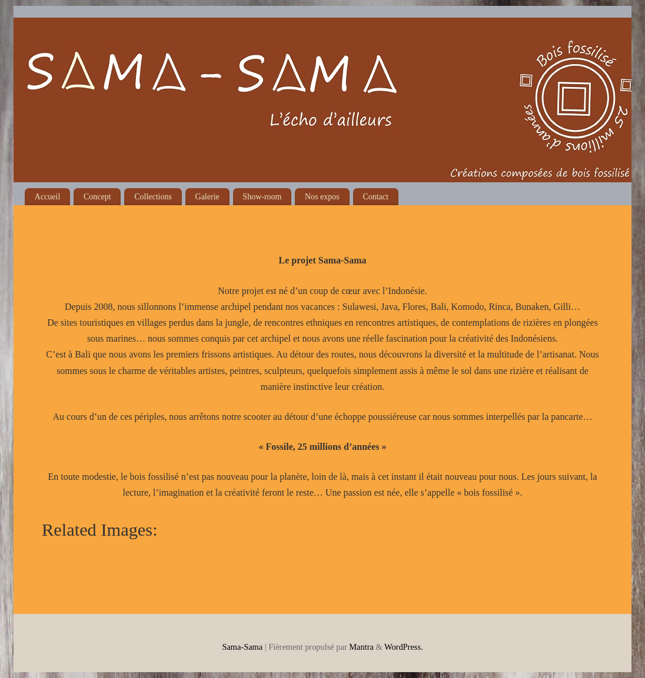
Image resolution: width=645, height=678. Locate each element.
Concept (97, 196)
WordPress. (403, 647)
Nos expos (322, 196)
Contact (375, 196)
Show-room (261, 196)
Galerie (207, 196)
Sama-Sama (242, 647)
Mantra (361, 647)
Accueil (48, 196)
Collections (153, 196)
